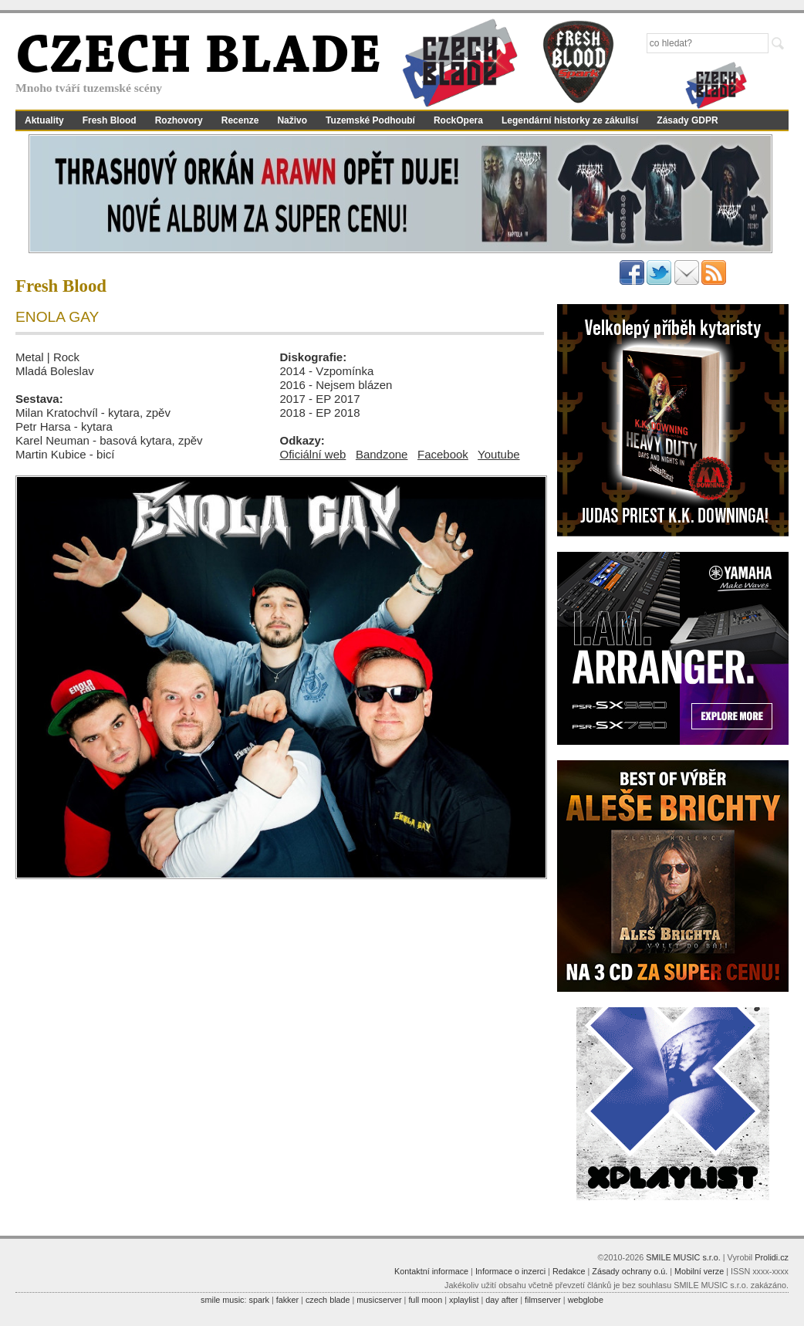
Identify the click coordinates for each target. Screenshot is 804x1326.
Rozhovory (179, 120)
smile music (222, 1299)
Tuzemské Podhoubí (370, 120)
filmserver (543, 1299)
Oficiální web (313, 454)
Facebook (442, 454)
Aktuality (44, 120)
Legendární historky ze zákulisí (570, 120)
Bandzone (382, 454)
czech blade (328, 1299)
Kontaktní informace (431, 1271)
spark (258, 1299)
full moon (425, 1299)
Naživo (292, 120)
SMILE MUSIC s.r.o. (683, 1257)
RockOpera (458, 120)
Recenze (240, 120)
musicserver (378, 1299)
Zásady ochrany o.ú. (629, 1271)
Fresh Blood (110, 120)
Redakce (569, 1271)
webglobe (585, 1299)
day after (501, 1299)
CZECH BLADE (198, 58)
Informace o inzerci (510, 1271)
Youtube (499, 454)
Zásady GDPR (687, 120)
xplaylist (463, 1299)
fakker (287, 1299)
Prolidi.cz (772, 1257)
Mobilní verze (699, 1271)
